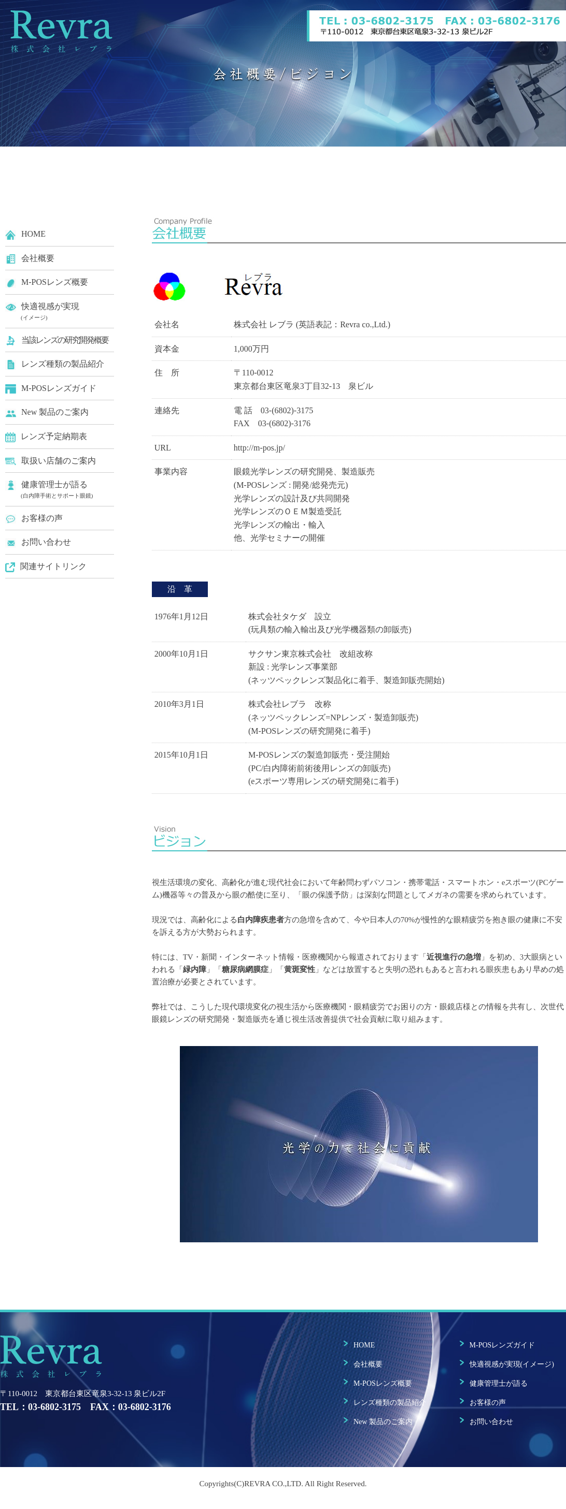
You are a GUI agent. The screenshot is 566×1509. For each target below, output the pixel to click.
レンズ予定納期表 (46, 437)
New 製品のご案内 (47, 412)
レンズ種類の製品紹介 (54, 364)
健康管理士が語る (59, 490)
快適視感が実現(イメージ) (512, 1364)
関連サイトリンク (46, 567)
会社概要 (29, 259)
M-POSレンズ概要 (46, 282)
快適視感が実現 (59, 312)
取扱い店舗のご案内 (50, 461)
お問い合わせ (38, 542)
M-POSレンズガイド (50, 389)
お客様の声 (34, 519)
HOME (25, 234)
